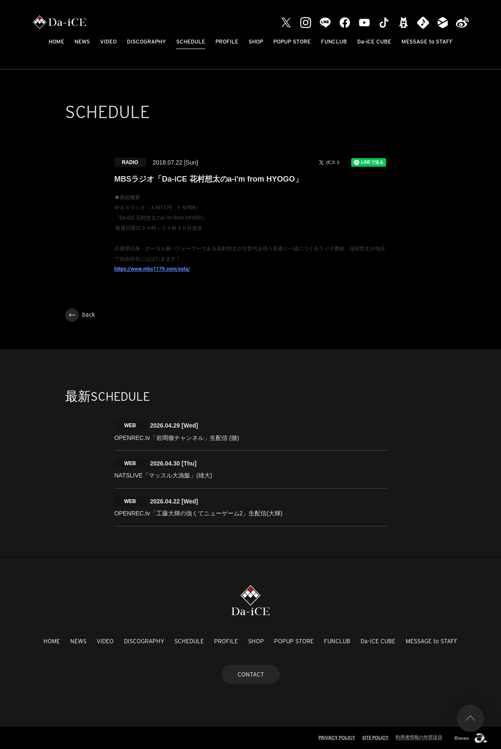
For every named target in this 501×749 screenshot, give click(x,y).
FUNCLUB (334, 41)
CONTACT (251, 674)
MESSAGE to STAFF (427, 41)
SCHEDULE (190, 41)
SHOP (256, 41)
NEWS (82, 41)
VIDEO (108, 41)
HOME (56, 41)
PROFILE (226, 41)
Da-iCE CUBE (374, 41)
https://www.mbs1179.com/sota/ (152, 269)
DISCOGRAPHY (146, 41)
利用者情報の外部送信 (418, 737)
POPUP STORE (292, 41)
